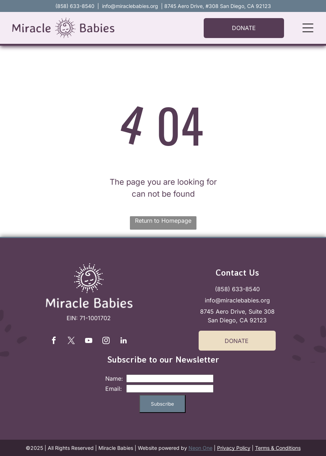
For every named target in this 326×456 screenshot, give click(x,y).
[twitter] (71, 341)
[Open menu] (307, 27)
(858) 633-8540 (237, 289)
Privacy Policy (233, 448)
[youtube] (88, 341)
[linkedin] (123, 341)
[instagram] (106, 341)
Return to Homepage (163, 220)
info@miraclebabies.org (130, 6)
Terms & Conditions (278, 448)
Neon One (200, 448)
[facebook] (53, 341)
